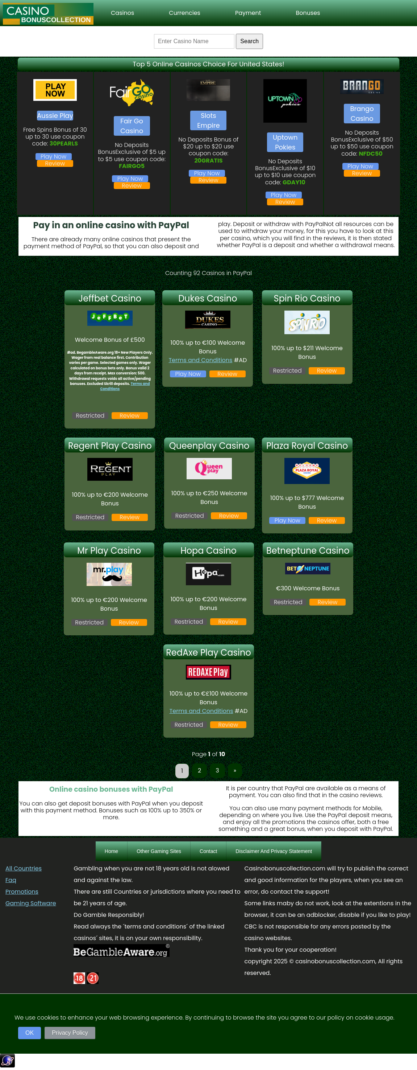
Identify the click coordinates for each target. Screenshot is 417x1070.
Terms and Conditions (200, 360)
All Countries (23, 868)
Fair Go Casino (131, 125)
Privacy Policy (70, 1033)
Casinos (122, 13)
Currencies (184, 13)
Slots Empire (208, 120)
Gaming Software (30, 903)
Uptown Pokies (285, 142)
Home (111, 851)
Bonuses (308, 13)
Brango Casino (362, 113)
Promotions (21, 891)
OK (29, 1033)
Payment (248, 13)
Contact (208, 851)
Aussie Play (55, 115)
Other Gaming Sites (159, 851)
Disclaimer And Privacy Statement (273, 851)
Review (55, 163)
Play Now (53, 156)
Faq (10, 880)
